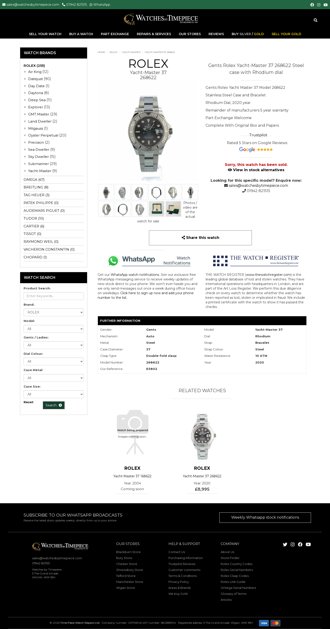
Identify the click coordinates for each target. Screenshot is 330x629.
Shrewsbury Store (129, 570)
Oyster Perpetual (43, 135)
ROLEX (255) (34, 65)
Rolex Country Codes (236, 564)
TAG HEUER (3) (37, 195)
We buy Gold (177, 593)
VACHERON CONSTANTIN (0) (49, 249)
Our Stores (190, 34)
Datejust (35, 79)
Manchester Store (129, 582)
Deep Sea (37, 100)
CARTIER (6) (34, 226)
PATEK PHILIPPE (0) (41, 203)
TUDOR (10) (34, 218)
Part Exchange (115, 34)
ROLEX (114, 52)
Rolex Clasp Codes (235, 576)
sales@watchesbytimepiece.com (32, 5)
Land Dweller (40, 121)
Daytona (35, 93)
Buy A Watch (81, 34)
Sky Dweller (38, 156)
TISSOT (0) (32, 234)
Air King (34, 72)
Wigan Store (125, 588)
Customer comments (184, 570)
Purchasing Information (185, 558)
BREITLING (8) (36, 187)
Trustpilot (258, 135)
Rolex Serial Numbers (237, 570)
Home (101, 52)
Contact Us (176, 552)
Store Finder (230, 558)
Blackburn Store (128, 552)
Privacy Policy (178, 582)
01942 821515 (76, 5)
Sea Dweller (38, 149)
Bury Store (124, 558)
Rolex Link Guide (233, 582)
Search (54, 405)
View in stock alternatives (256, 170)
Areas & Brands (179, 588)
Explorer (35, 107)
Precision (36, 142)
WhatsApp (101, 5)
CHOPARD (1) (35, 257)
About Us (227, 552)
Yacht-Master (131, 52)
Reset (28, 402)
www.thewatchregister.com (268, 275)
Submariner (38, 164)
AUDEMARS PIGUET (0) (44, 210)
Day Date (36, 86)
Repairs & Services (154, 34)
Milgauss (35, 128)
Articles (226, 599)
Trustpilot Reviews (181, 564)
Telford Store (126, 576)
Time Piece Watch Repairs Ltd (79, 622)
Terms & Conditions (182, 576)
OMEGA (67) (34, 179)
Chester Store (126, 564)
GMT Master (38, 114)
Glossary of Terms (233, 593)
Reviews (216, 34)
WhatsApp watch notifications (135, 275)
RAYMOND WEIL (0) (41, 241)
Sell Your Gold (286, 34)
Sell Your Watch (45, 34)
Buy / (248, 34)
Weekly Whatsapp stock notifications (265, 517)
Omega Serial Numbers (238, 588)
